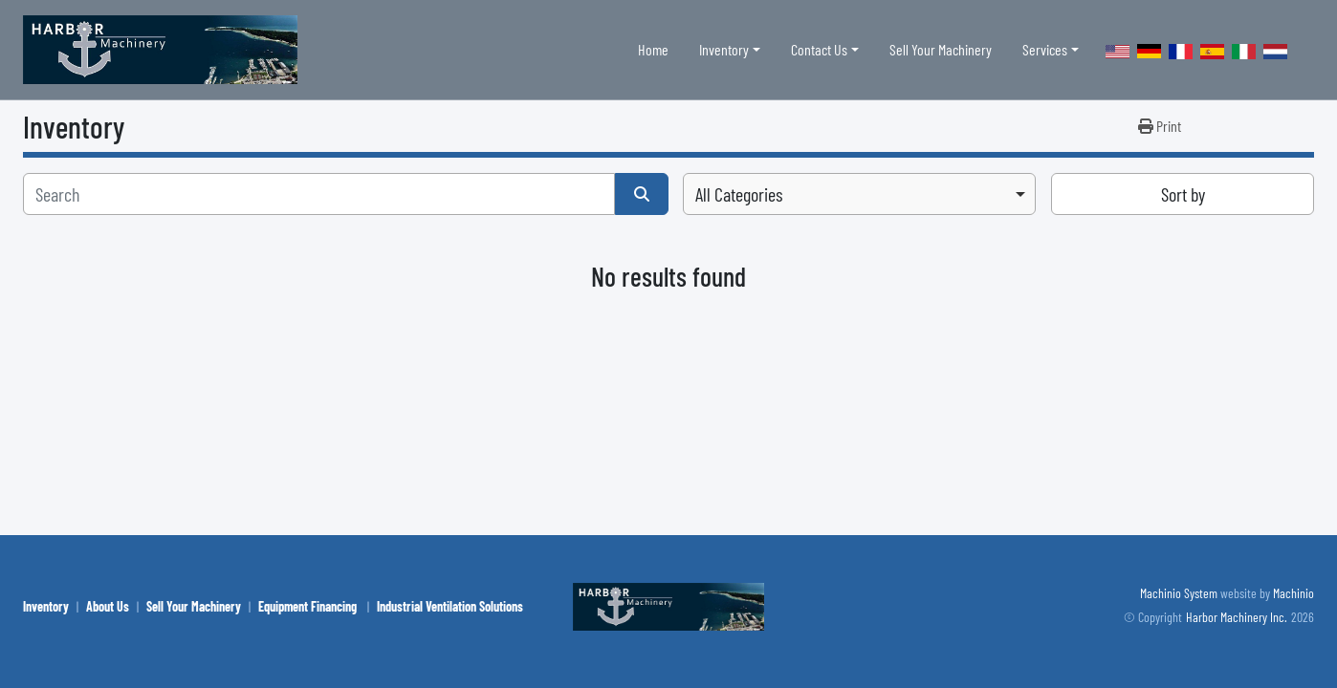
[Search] (319, 194)
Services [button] (1044, 49)
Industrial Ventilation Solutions (450, 606)
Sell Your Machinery (940, 49)
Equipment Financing (309, 606)
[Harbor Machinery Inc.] (668, 604)
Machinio (1293, 593)
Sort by (1183, 194)
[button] (729, 49)
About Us (107, 606)
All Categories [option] (738, 194)
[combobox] (859, 194)
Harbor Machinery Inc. (1236, 617)
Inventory (724, 49)
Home (653, 49)
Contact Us (819, 49)
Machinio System (1178, 593)
